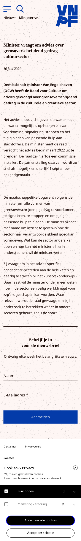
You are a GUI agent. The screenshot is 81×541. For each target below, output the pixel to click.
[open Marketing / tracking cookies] (74, 505)
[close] (75, 467)
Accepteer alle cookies (40, 520)
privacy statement (50, 478)
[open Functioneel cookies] (74, 492)
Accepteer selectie (40, 533)
